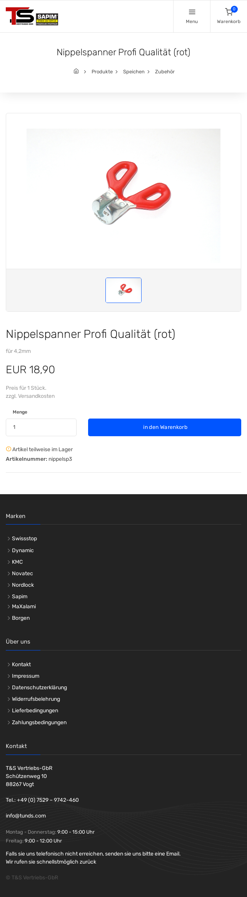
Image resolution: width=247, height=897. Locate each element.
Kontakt (21, 664)
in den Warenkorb (164, 427)
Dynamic (23, 550)
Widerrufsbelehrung (36, 699)
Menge (20, 412)
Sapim (19, 596)
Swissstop (24, 538)
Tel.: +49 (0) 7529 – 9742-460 (42, 800)
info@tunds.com (26, 816)
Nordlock (23, 585)
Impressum (25, 676)
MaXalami (24, 606)
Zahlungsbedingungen (39, 722)
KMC (17, 562)
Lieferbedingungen (35, 710)
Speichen (134, 71)
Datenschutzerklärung (39, 687)
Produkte (102, 71)
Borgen (21, 618)
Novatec (22, 573)
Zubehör (165, 71)
